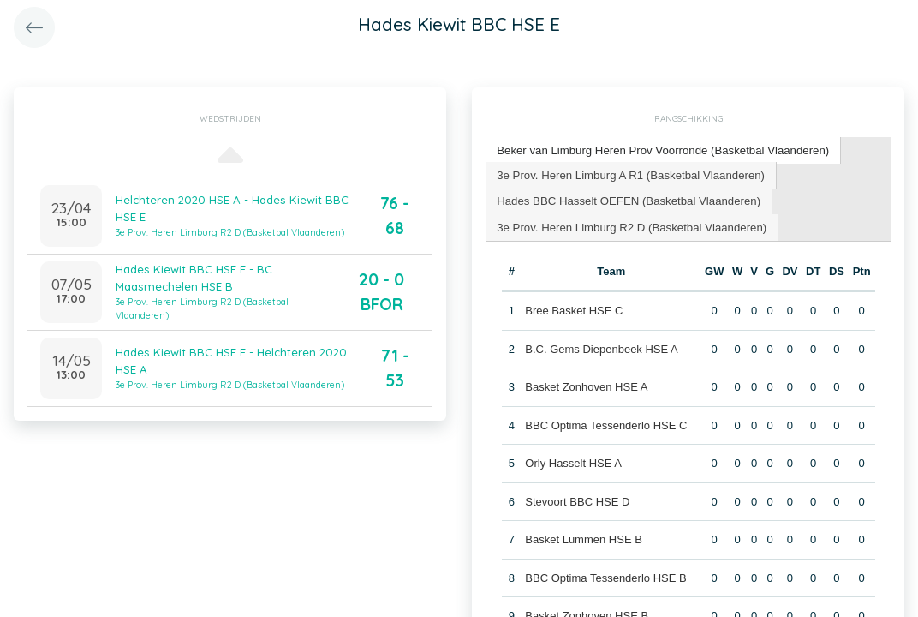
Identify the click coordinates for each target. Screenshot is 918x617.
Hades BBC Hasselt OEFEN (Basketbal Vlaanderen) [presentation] (626, 199)
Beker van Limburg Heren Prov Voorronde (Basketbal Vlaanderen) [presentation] (660, 149)
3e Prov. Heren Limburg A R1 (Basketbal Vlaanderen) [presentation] (628, 173)
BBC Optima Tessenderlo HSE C (606, 423)
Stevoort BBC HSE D (577, 500)
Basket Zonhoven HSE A (586, 385)
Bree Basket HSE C (574, 309)
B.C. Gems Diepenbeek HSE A (601, 347)
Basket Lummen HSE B (583, 537)
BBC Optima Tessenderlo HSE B (605, 576)
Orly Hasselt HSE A (573, 461)
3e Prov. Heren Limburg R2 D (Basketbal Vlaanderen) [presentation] (629, 225)
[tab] (661, 150)
